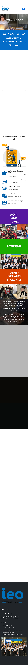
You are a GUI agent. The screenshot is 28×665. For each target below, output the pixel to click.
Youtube (8, 613)
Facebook (3, 613)
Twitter (6, 613)
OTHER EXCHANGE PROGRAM (14, 276)
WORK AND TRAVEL (14, 218)
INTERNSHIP (14, 246)
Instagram (11, 613)
